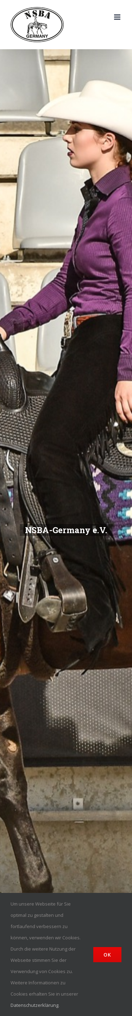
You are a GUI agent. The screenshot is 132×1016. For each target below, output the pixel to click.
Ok (107, 954)
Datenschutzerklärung (34, 1005)
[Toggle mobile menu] (117, 17)
